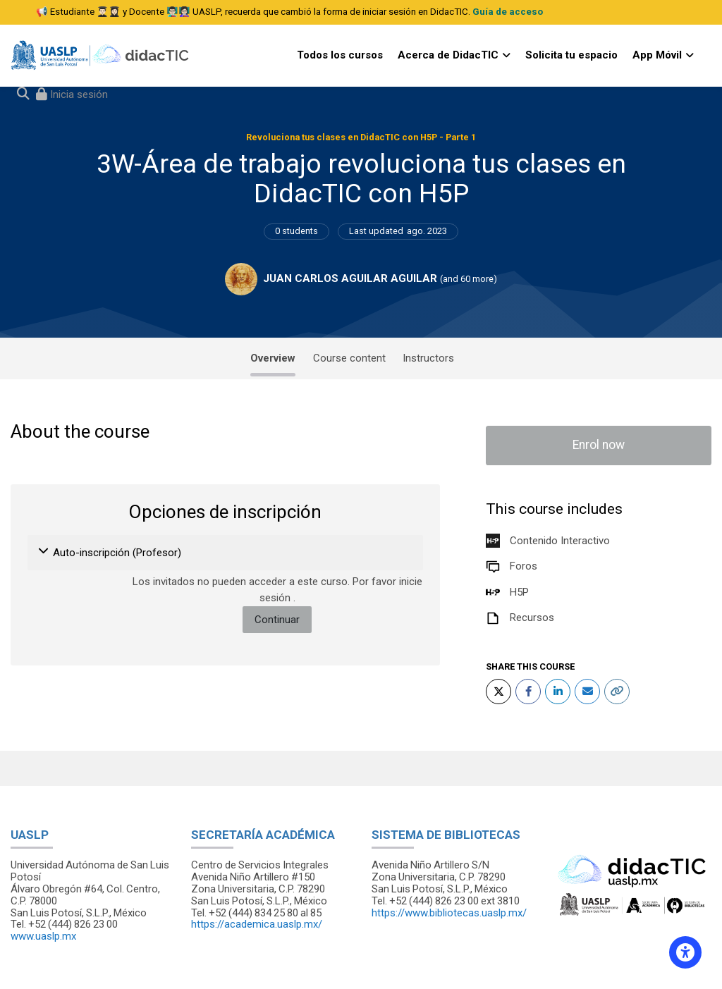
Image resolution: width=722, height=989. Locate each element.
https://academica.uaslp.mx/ (256, 924)
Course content (349, 358)
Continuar (277, 619)
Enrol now (599, 445)
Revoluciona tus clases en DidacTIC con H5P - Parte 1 (361, 137)
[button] (44, 552)
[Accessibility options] (685, 952)
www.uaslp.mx (43, 936)
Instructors (428, 358)
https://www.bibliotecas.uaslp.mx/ (449, 913)
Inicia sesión (77, 94)
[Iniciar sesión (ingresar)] (72, 95)
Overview (272, 358)
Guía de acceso (507, 11)
